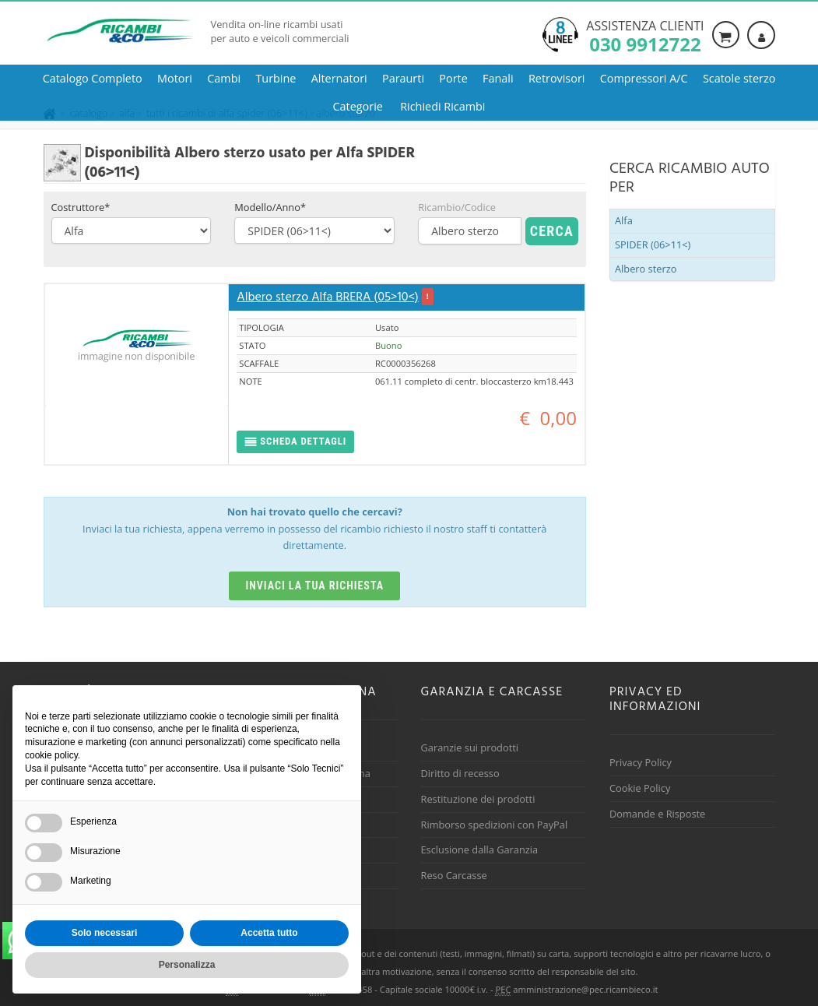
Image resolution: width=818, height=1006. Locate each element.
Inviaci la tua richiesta (314, 585)
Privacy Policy (640, 762)
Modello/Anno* (270, 207)
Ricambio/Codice (457, 207)
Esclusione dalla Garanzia (480, 849)
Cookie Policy (639, 788)
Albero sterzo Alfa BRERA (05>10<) (328, 297)
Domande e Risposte (657, 814)
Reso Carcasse (454, 875)
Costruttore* (81, 207)
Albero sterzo (645, 269)
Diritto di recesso (460, 773)
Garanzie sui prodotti (469, 747)
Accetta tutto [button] (268, 932)
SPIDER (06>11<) (652, 244)
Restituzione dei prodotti (478, 799)
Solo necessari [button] (105, 932)
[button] (295, 442)
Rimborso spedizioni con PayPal (494, 825)
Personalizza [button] (187, 964)
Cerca (552, 231)
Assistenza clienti (645, 35)
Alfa (624, 220)
